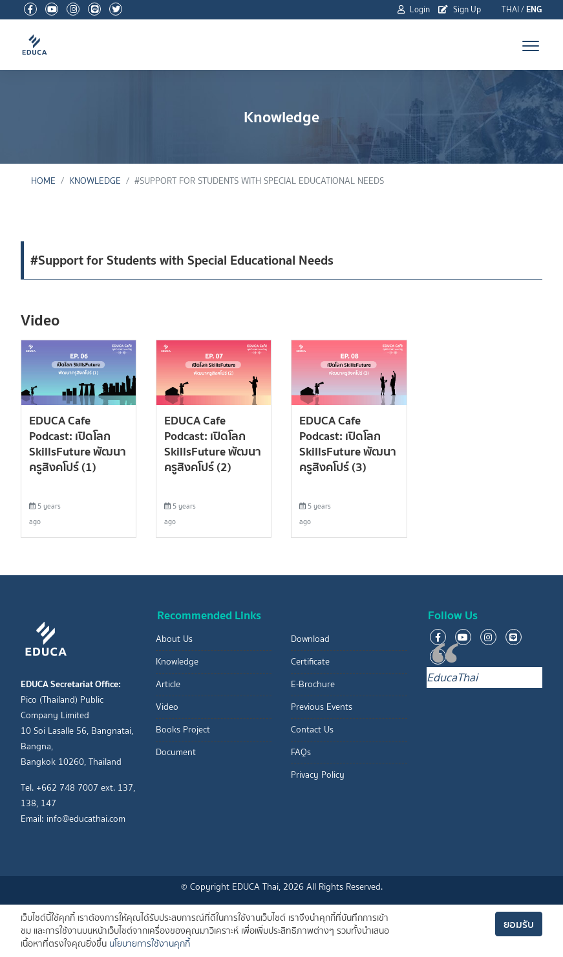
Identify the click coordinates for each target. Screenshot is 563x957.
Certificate (310, 661)
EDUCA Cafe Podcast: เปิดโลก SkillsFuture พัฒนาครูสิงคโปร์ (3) (347, 443)
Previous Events (321, 707)
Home (43, 181)
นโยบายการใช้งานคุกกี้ (149, 944)
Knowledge (95, 181)
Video (167, 707)
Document (176, 752)
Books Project (183, 729)
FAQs (301, 752)
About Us (174, 639)
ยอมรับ (519, 924)
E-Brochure (313, 684)
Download (310, 639)
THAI (510, 9)
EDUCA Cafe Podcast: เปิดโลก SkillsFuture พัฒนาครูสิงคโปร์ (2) (212, 443)
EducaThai (452, 677)
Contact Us (312, 729)
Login (414, 9)
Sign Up (459, 9)
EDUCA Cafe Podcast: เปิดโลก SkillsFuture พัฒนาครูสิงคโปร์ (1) (77, 443)
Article (168, 684)
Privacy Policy (318, 775)
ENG (534, 9)
